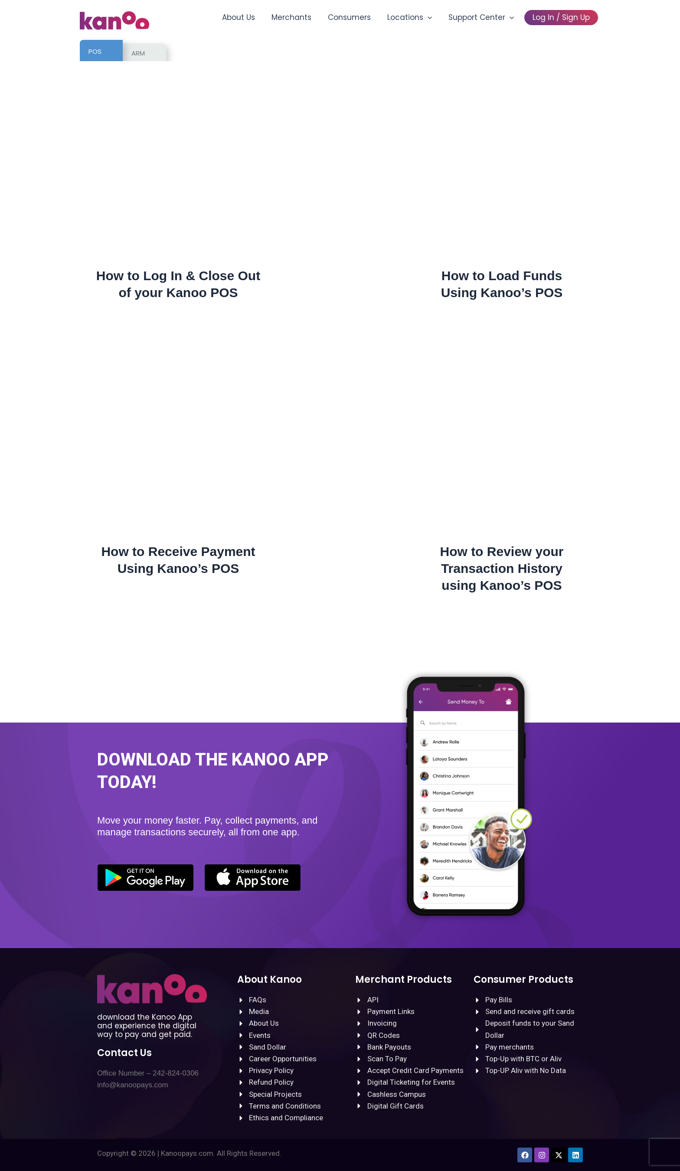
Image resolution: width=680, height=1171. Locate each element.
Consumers (355, 17)
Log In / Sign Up (562, 17)
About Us (248, 17)
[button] (432, 17)
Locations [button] (414, 17)
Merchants (299, 17)
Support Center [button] (484, 17)
